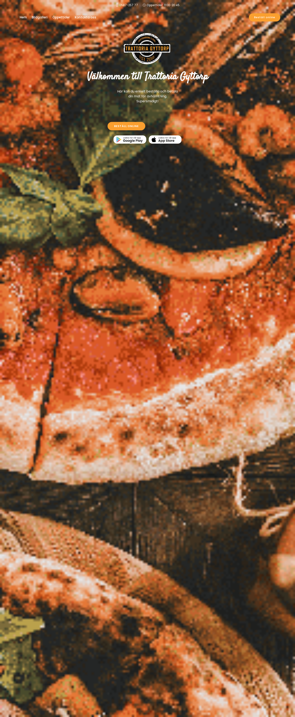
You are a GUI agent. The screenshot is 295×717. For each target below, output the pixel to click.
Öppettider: (163, 5)
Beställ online (264, 17)
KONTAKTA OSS (169, 126)
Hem (23, 17)
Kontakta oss (85, 17)
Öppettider (61, 17)
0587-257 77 (128, 5)
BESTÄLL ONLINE (126, 126)
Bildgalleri (40, 17)
